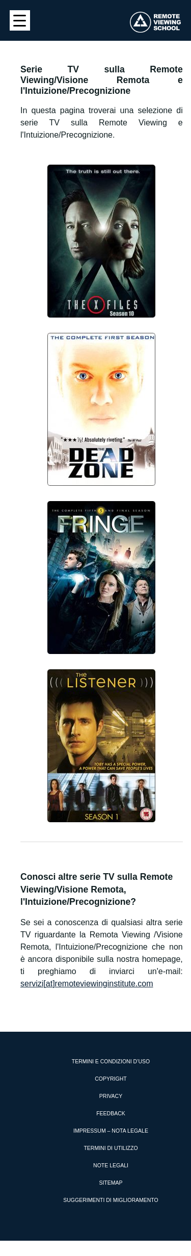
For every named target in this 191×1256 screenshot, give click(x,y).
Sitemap (110, 1183)
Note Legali (110, 1165)
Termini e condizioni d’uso (111, 1061)
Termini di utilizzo (111, 1148)
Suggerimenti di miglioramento (110, 1200)
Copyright (110, 1079)
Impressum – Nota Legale (110, 1131)
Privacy (110, 1096)
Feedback (110, 1113)
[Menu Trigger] (20, 20)
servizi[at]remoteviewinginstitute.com (86, 983)
